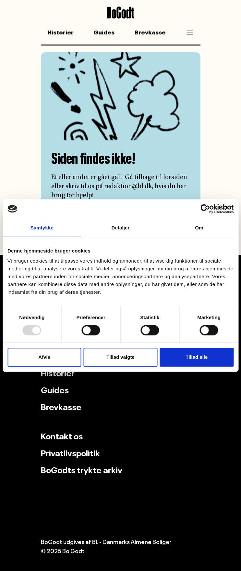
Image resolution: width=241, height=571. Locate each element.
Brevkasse (150, 31)
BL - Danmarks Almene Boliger (132, 541)
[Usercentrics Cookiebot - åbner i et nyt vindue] (205, 209)
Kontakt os (62, 435)
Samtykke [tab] (42, 227)
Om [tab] (199, 227)
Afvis (44, 357)
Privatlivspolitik (70, 452)
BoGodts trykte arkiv (81, 469)
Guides (104, 31)
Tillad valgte (120, 357)
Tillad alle (197, 357)
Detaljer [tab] (121, 227)
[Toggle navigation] (190, 32)
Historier (60, 31)
